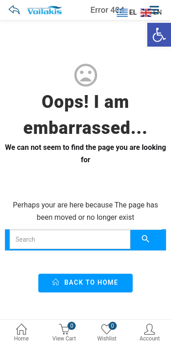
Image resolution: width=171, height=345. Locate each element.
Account (149, 333)
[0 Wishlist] (107, 334)
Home (21, 333)
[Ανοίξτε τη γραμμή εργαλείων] (159, 35)
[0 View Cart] (64, 334)
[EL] (128, 12)
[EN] (152, 12)
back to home (85, 282)
